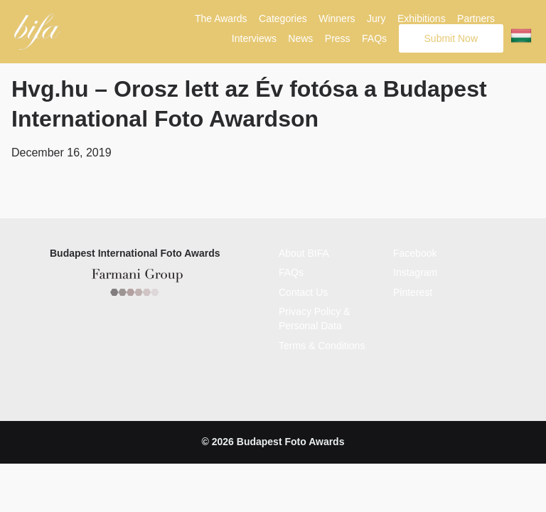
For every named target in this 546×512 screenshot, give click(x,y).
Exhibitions (421, 18)
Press (337, 38)
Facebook (415, 251)
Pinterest (412, 290)
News (300, 38)
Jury (376, 18)
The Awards (221, 18)
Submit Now (451, 38)
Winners (336, 18)
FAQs (374, 38)
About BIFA (304, 251)
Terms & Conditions (322, 343)
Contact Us (303, 290)
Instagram (415, 271)
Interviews (254, 38)
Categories (283, 18)
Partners (476, 18)
